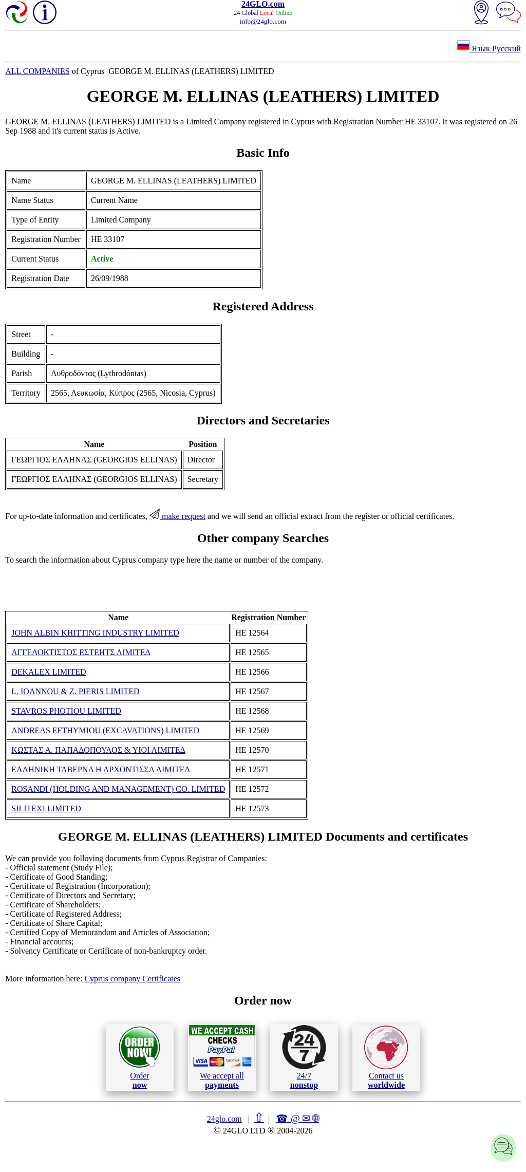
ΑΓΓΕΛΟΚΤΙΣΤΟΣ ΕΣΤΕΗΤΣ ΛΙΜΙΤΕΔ (81, 652)
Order (139, 1057)
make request (177, 516)
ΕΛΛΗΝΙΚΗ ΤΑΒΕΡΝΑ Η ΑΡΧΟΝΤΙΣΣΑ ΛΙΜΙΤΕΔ (100, 769)
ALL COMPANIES (37, 71)
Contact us (386, 1057)
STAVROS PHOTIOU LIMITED (66, 710)
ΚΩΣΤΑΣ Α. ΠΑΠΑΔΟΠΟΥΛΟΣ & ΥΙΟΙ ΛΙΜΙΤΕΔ (98, 750)
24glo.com (224, 1118)
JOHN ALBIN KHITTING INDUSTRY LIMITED (95, 632)
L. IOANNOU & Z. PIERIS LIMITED (75, 691)
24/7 (304, 1057)
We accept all (222, 1057)
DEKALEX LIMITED (48, 671)
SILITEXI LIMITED (46, 808)
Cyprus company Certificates (132, 978)
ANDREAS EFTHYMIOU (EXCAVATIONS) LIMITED (105, 730)
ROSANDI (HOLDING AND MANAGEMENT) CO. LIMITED (118, 789)
